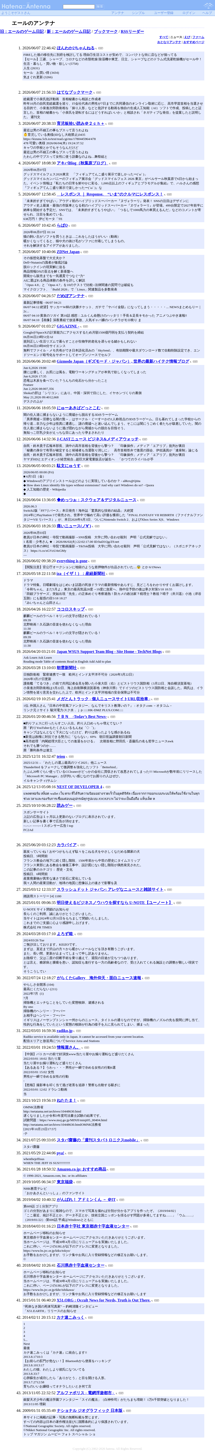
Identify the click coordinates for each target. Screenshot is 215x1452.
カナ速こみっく (70, 1317)
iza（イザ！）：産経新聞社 (80, 573)
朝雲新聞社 (67, 668)
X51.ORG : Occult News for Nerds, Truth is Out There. (104, 1300)
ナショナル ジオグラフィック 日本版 (89, 1410)
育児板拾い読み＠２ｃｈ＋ (81, 123)
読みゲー (65, 805)
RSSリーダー (132, 31)
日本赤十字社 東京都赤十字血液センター (93, 1226)
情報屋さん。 (69, 1047)
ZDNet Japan (68, 252)
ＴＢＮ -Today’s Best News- (82, 716)
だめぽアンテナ (71, 296)
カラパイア (67, 845)
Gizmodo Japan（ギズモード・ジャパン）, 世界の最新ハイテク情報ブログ (123, 361)
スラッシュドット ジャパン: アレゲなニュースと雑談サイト (110, 889)
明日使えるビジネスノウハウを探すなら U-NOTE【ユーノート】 (115, 902)
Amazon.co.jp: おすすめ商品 (82, 1169)
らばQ (62, 225)
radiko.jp (65, 1031)
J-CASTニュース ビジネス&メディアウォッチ (98, 439)
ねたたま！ (67, 1100)
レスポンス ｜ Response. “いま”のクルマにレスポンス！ (110, 194)
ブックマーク (106, 31)
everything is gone (72, 561)
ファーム (198, 37)
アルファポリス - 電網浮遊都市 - (85, 1393)
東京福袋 (65, 1182)
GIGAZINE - (68, 326)
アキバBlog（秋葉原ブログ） (82, 163)
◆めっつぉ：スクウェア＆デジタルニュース (96, 500)
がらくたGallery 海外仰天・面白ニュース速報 (99, 978)
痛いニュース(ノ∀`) (74, 526)
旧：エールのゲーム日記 (22, 31)
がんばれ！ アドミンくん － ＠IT (86, 1199)
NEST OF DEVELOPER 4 (79, 787)
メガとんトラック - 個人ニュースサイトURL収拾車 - (103, 699)
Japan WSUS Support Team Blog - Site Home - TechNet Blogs (109, 651)
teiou (61, 756)
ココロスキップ (71, 609)
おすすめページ (193, 42)
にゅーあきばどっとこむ (79, 408)
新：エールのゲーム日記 (69, 31)
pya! (60, 1153)
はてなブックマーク (75, 92)
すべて (163, 37)
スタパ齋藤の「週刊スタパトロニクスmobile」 (98, 1140)
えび (187, 37)
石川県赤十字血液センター (81, 1265)
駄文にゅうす (69, 466)
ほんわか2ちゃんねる (76, 48)
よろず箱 (65, 934)
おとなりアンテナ (169, 42)
